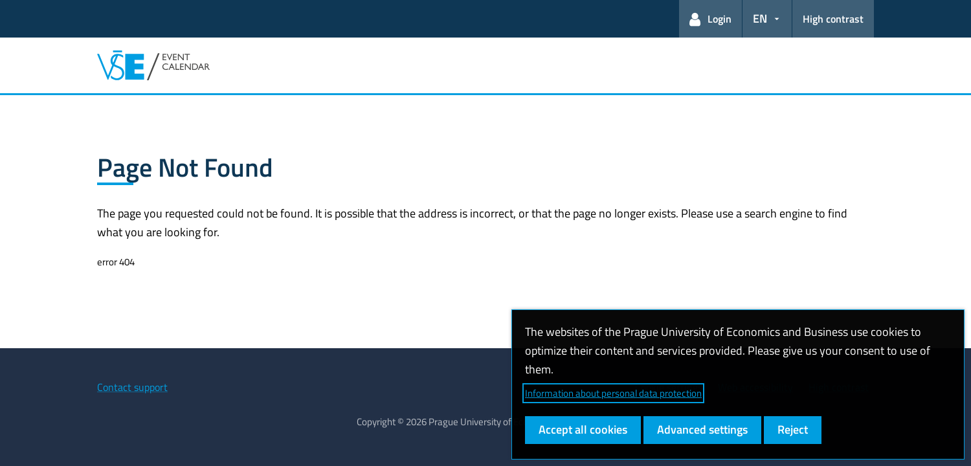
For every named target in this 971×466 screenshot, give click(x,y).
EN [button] (760, 18)
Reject (792, 429)
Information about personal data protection (613, 393)
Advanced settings (702, 429)
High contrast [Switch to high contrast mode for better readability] (833, 19)
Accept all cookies (583, 429)
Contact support (132, 387)
